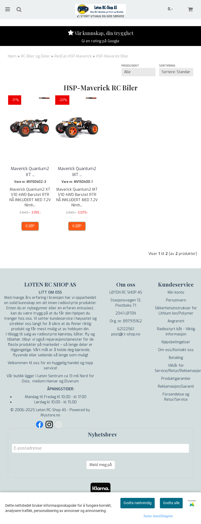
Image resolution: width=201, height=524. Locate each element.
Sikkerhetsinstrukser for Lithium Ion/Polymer (176, 311)
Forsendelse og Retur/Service (176, 397)
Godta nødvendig (138, 503)
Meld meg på (101, 464)
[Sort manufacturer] (138, 72)
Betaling (176, 357)
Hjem (12, 56)
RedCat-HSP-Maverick (73, 56)
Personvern (176, 300)
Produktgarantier (176, 378)
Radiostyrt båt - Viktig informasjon (176, 332)
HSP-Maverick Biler (112, 56)
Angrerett (176, 321)
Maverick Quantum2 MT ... (77, 171)
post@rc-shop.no (125, 334)
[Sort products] (176, 72)
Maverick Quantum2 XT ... (30, 171)
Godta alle (171, 503)
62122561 (125, 329)
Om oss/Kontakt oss (176, 349)
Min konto (176, 292)
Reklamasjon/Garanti (176, 386)
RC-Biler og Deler (35, 56)
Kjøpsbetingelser (175, 342)
